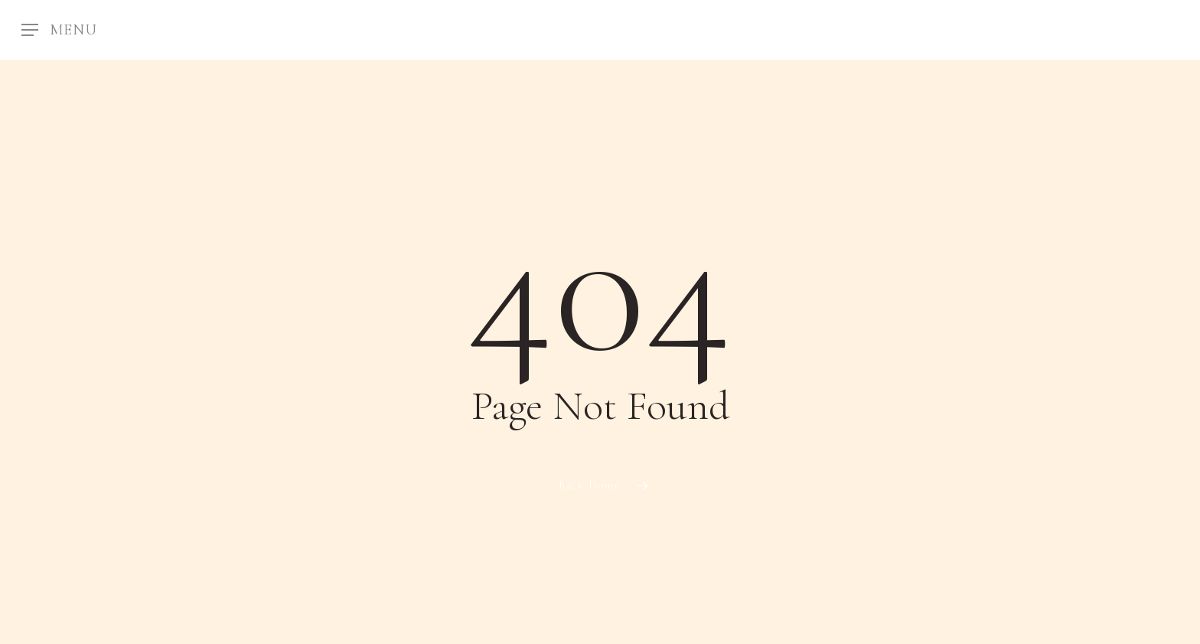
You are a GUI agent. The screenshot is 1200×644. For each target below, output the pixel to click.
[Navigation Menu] (59, 30)
